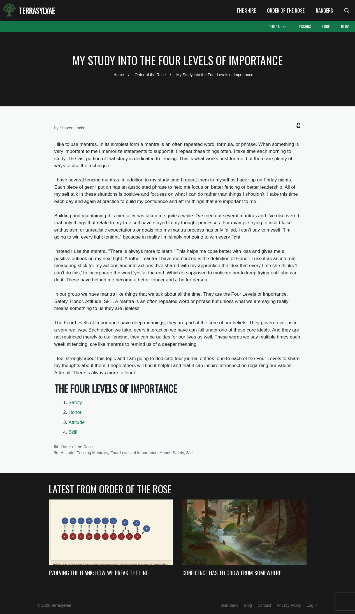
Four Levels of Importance (133, 452)
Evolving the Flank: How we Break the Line (98, 573)
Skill (73, 432)
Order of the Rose (286, 10)
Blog (345, 26)
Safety (75, 402)
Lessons (304, 26)
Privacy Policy (289, 605)
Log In (312, 605)
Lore (326, 26)
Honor (75, 412)
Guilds (280, 26)
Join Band (229, 605)
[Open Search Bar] (347, 10)
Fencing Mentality (92, 452)
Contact (264, 605)
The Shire (246, 10)
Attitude (77, 422)
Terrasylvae (37, 10)
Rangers (324, 10)
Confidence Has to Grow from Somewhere (231, 573)
